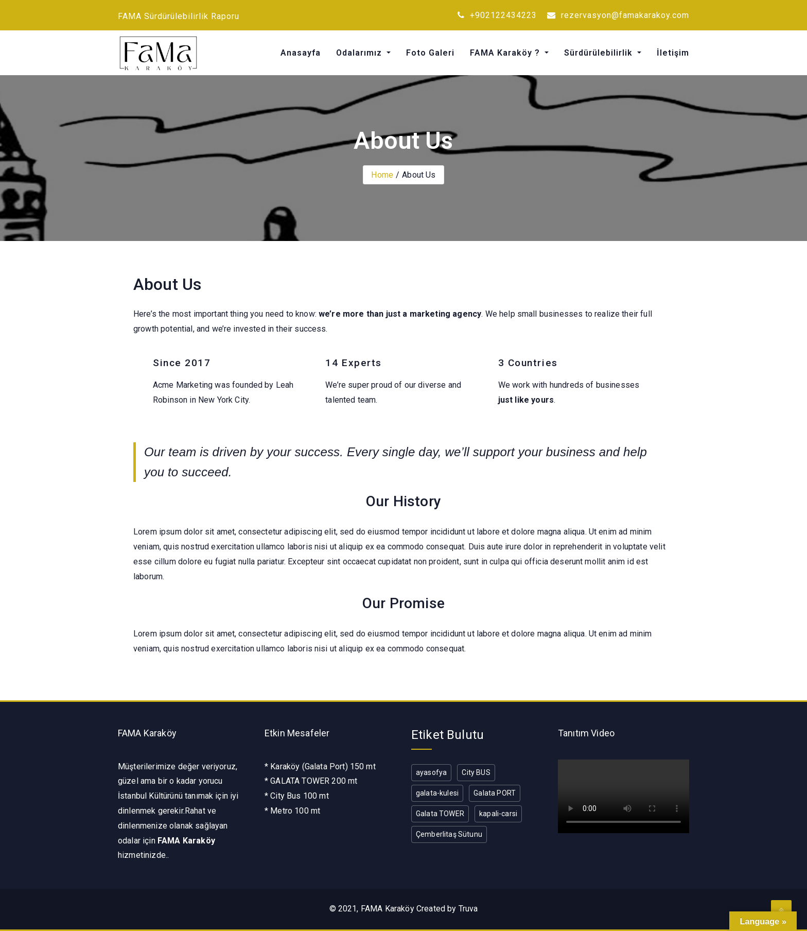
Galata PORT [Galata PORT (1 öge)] (494, 793)
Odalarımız (360, 53)
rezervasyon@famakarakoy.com (618, 15)
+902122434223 (497, 15)
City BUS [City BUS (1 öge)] (476, 772)
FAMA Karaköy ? (506, 53)
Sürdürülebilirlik (599, 53)
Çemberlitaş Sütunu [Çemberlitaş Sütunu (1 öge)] (449, 834)
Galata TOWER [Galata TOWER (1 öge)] (440, 813)
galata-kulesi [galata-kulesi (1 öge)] (437, 793)
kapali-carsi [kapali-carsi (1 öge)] (498, 813)
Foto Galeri (430, 53)
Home (382, 175)
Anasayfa (300, 53)
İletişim (673, 53)
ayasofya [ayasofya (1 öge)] (431, 772)
